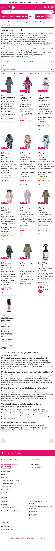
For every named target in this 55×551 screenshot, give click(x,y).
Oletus (21, 73)
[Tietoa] (48, 7)
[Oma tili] (45, 7)
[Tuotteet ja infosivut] (3, 7)
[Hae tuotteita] (27, 12)
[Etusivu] (11, 7)
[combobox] (27, 12)
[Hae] (52, 12)
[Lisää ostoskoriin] (40, 291)
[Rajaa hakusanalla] (27, 70)
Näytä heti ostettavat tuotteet (43, 73)
